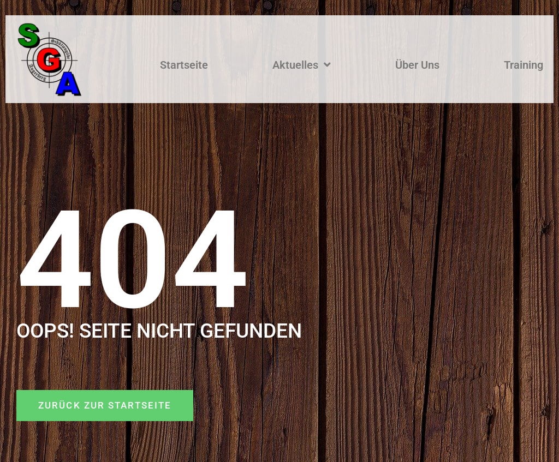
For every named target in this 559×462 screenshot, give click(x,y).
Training (523, 64)
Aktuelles (301, 65)
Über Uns (417, 64)
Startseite (184, 64)
